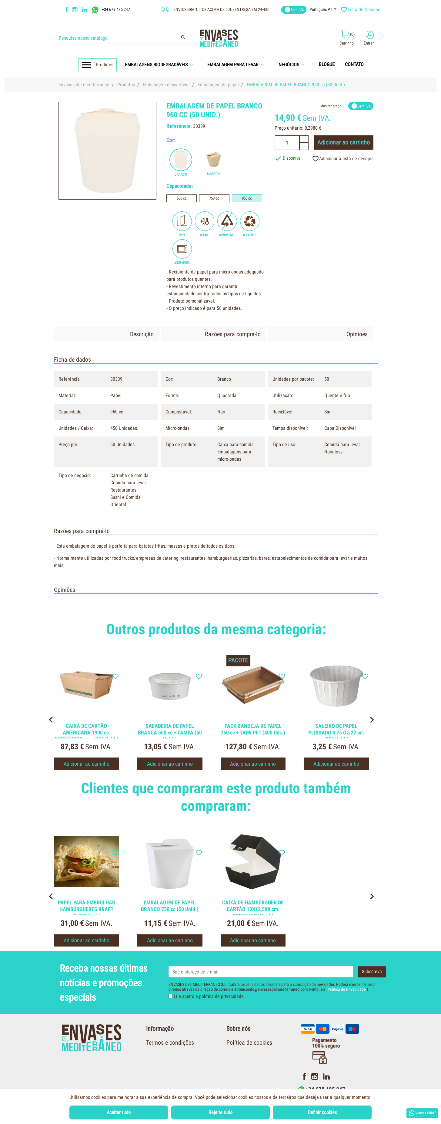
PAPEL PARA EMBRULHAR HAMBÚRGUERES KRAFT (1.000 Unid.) (86, 909)
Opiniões (357, 334)
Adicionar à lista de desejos (342, 158)
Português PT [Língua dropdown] (321, 9)
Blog (231, 1070)
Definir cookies (322, 1112)
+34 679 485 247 (116, 9)
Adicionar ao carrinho (343, 142)
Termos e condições (170, 1042)
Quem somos (242, 1056)
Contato (236, 1084)
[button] (161, 64)
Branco (181, 174)
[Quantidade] (287, 142)
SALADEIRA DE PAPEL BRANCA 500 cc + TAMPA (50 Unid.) (170, 732)
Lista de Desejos (360, 9)
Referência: (179, 126)
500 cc (182, 198)
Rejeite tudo (220, 1112)
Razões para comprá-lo (233, 334)
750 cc (214, 198)
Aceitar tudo (119, 1112)
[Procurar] (123, 38)
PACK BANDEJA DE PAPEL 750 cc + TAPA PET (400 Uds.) (253, 729)
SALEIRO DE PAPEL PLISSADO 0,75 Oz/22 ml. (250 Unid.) (336, 732)
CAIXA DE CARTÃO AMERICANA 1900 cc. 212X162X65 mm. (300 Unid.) (86, 732)
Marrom (213, 174)
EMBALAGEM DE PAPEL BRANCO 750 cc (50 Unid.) (170, 905)
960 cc (247, 198)
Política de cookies (249, 1042)
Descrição (142, 334)
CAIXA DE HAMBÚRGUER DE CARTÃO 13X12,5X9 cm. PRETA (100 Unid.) (253, 909)
